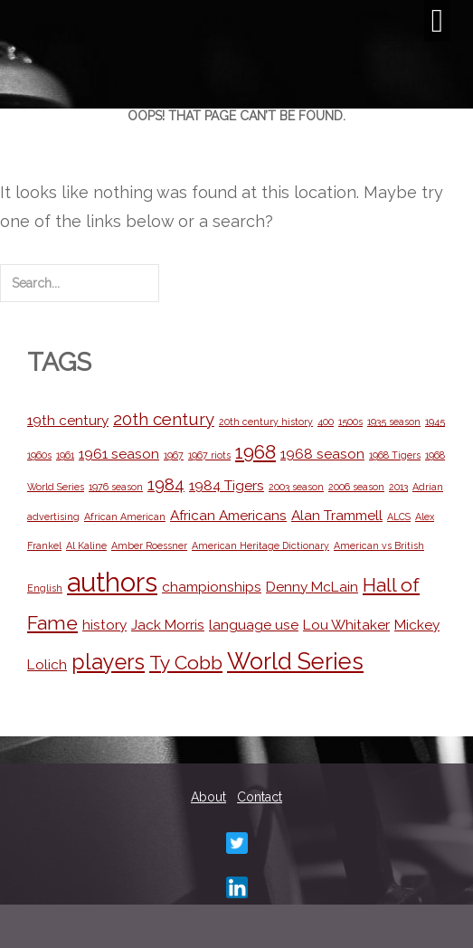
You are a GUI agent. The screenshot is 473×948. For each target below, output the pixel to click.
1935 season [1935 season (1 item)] (394, 421)
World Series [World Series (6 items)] (295, 661)
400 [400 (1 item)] (325, 421)
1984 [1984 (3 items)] (165, 484)
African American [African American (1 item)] (125, 516)
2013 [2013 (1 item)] (398, 486)
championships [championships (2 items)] (211, 586)
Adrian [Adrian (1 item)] (427, 486)
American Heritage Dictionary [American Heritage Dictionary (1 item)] (260, 545)
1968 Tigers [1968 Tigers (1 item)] (395, 455)
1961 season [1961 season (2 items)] (119, 453)
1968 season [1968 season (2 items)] (322, 453)
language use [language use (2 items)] (253, 624)
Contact (259, 797)
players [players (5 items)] (108, 661)
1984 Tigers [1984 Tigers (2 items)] (226, 485)
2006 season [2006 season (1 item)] (356, 486)
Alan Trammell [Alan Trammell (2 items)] (337, 515)
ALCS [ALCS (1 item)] (399, 516)
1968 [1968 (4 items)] (255, 452)
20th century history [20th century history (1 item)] (266, 421)
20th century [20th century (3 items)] (163, 419)
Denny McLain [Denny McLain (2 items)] (312, 586)
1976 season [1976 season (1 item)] (116, 486)
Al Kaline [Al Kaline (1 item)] (86, 545)
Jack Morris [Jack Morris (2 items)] (167, 624)
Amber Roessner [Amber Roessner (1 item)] (149, 545)
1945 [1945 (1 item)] (435, 421)
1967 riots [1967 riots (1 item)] (209, 455)
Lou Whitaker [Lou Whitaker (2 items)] (346, 624)
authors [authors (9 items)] (112, 582)
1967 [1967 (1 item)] (174, 455)
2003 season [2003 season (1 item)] (296, 486)
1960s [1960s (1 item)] (39, 455)
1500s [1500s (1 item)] (350, 421)
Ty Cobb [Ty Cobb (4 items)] (185, 662)
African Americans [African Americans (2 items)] (228, 515)
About (208, 797)
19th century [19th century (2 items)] (68, 420)
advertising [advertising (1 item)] (53, 516)
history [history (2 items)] (104, 624)
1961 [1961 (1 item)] (65, 455)
